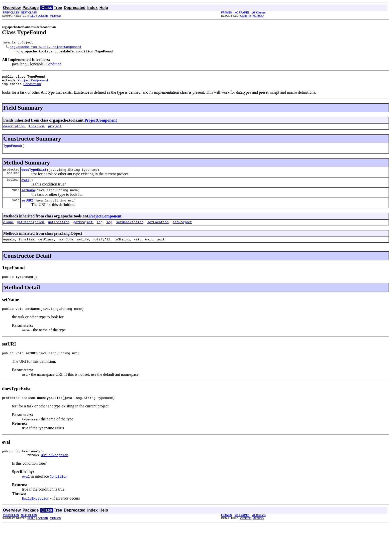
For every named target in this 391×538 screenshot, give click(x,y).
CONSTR (42, 15)
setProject (182, 230)
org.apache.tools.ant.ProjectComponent (46, 47)
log (99, 230)
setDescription (129, 230)
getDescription (30, 230)
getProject (83, 230)
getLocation (58, 230)
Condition (54, 65)
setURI (27, 207)
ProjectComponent (33, 82)
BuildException (54, 468)
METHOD (55, 15)
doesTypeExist (34, 175)
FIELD (31, 15)
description (14, 130)
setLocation (158, 230)
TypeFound (12, 150)
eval (25, 185)
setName (28, 196)
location (36, 130)
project (55, 130)
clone (8, 230)
